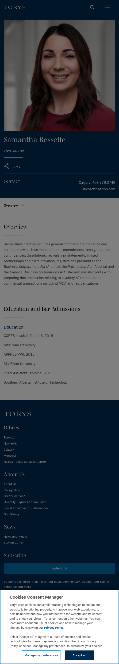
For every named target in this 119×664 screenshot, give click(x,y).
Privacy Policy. (54, 627)
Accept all (79, 655)
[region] (59, 627)
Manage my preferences (41, 655)
